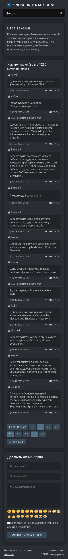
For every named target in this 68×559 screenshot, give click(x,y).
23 (48, 427)
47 (42, 434)
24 (56, 427)
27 (26, 434)
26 (18, 434)
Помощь (9, 554)
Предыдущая (17, 427)
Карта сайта (25, 550)
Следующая (16, 441)
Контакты (9, 550)
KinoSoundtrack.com (30, 5)
